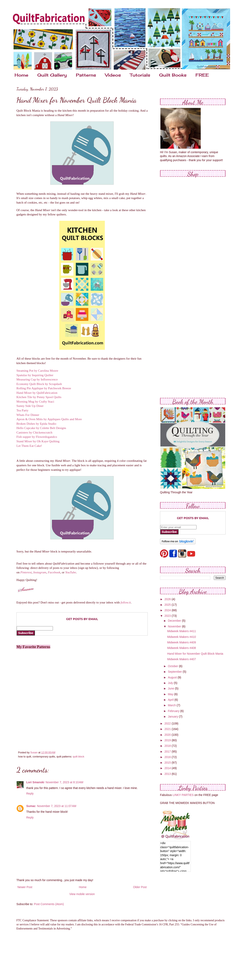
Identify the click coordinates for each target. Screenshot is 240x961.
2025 (168, 604)
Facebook (54, 572)
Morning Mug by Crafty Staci (35, 401)
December (175, 620)
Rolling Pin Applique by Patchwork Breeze (43, 388)
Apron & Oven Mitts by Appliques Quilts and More (49, 419)
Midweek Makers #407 (181, 659)
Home (21, 75)
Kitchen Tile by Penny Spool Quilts (38, 397)
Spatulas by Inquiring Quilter (34, 375)
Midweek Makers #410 (181, 636)
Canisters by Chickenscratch (34, 432)
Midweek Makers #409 (181, 642)
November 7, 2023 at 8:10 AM (64, 782)
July (171, 683)
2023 (168, 615)
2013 (168, 773)
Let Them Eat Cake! (29, 445)
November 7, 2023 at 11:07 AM (56, 806)
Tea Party (22, 410)
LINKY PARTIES (183, 795)
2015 (168, 762)
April (171, 699)
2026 (168, 599)
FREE (202, 75)
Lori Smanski (35, 782)
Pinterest (26, 572)
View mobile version (82, 894)
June (171, 688)
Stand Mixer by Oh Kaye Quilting (37, 441)
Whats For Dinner (27, 415)
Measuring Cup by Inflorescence (37, 379)
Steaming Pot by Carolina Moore (37, 370)
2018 (168, 745)
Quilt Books (172, 75)
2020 (168, 734)
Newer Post (24, 887)
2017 (168, 751)
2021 (168, 729)
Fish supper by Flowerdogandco (36, 436)
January (173, 716)
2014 (168, 768)
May (171, 694)
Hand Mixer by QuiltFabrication (36, 392)
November (175, 626)
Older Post (140, 887)
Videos (113, 75)
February (174, 711)
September (175, 671)
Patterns (86, 75)
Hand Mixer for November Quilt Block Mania (195, 653)
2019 (168, 740)
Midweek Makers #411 (181, 631)
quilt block (78, 756)
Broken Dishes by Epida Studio (36, 423)
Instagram (39, 572)
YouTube (70, 572)
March (172, 705)
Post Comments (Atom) (49, 904)
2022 (168, 723)
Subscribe (25, 633)
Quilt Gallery (52, 75)
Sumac (31, 806)
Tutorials (140, 75)
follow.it (126, 602)
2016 (168, 757)
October (173, 666)
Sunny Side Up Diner (29, 405)
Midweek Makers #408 (181, 648)
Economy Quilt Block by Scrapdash (39, 384)
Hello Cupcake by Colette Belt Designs (41, 428)
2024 (168, 610)
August (172, 677)
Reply (30, 793)
